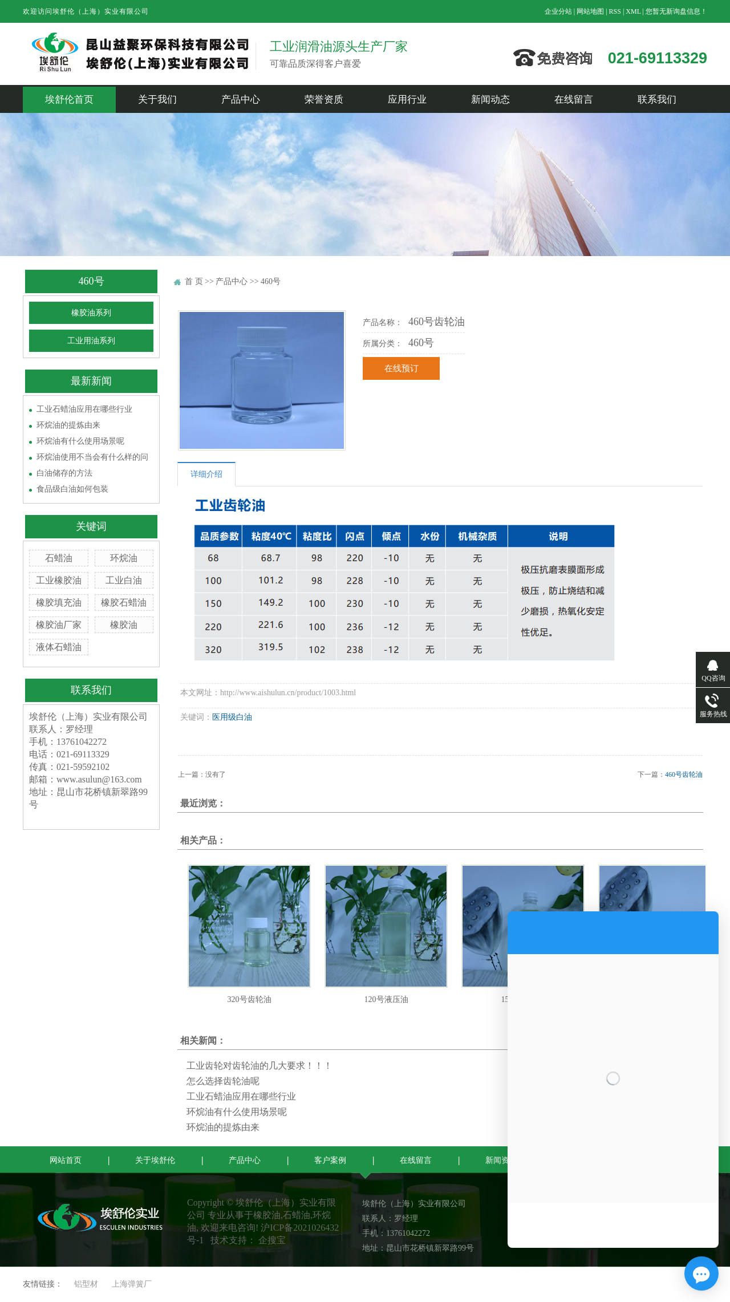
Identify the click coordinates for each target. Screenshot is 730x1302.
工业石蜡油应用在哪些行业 (84, 409)
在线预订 (401, 368)
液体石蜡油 (59, 647)
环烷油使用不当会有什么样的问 (92, 457)
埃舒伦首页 (69, 99)
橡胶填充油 (59, 602)
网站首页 (66, 1160)
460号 (271, 281)
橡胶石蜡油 (124, 602)
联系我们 (657, 99)
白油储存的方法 (64, 473)
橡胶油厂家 (59, 625)
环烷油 (123, 558)
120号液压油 (386, 999)
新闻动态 (490, 99)
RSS (615, 11)
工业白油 (124, 580)
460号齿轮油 (684, 774)
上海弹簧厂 (132, 1284)
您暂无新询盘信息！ (676, 11)
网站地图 (590, 11)
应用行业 (407, 99)
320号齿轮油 (249, 999)
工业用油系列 (91, 340)
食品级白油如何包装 (72, 489)
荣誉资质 (324, 99)
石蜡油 (58, 558)
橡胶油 (123, 625)
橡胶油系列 (91, 313)
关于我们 (157, 99)
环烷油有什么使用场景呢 (80, 441)
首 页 (194, 281)
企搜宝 (272, 1240)
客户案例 (330, 1160)
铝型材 (86, 1284)
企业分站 (558, 11)
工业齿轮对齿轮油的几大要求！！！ (259, 1065)
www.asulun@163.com (99, 779)
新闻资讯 (501, 1160)
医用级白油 (232, 717)
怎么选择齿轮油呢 (222, 1081)
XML (633, 11)
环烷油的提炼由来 (68, 425)
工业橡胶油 (59, 580)
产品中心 (240, 99)
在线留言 (573, 99)
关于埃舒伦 (155, 1160)
